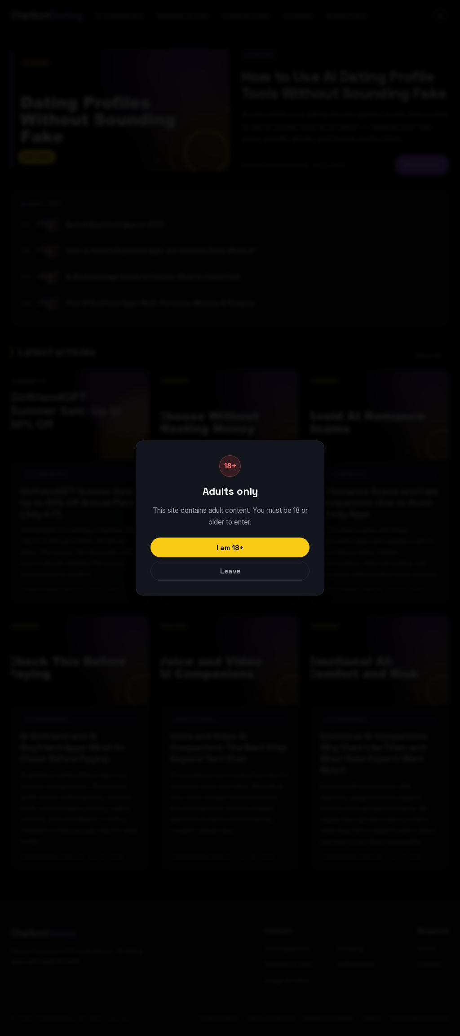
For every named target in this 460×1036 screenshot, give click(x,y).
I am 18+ (230, 547)
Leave (230, 571)
